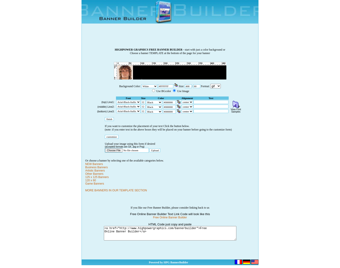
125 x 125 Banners (97, 177)
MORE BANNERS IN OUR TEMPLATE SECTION (116, 190)
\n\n (215, 86)
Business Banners (96, 167)
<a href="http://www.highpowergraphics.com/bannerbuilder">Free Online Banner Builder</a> (170, 234)
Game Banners (94, 183)
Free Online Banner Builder (170, 217)
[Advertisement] (170, 38)
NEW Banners (94, 164)
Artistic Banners (95, 170)
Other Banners (94, 173)
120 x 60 (90, 180)
